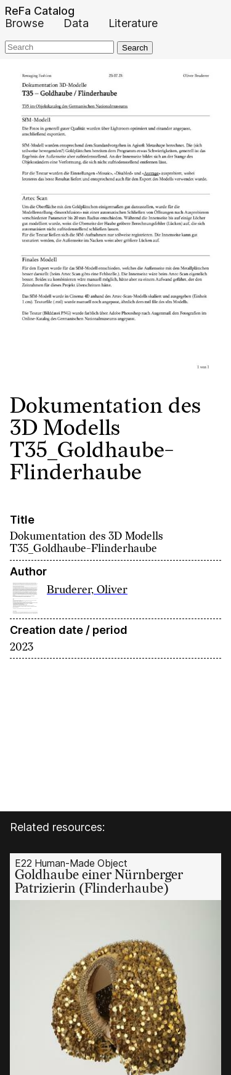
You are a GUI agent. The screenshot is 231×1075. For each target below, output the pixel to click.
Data (76, 23)
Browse (24, 23)
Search (135, 47)
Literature (133, 23)
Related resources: (57, 827)
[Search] (59, 47)
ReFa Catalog (40, 11)
